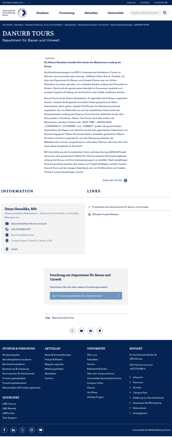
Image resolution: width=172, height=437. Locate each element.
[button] (43, 249)
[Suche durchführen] (164, 12)
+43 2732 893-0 (137, 368)
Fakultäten (18, 24)
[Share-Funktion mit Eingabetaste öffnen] (72, 331)
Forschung (67, 13)
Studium (42, 13)
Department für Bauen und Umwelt (93, 24)
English (131, 2)
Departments (70, 24)
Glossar (143, 2)
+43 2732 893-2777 (18, 229)
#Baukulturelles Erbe (63, 317)
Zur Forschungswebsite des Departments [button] (86, 295)
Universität (116, 13)
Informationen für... (16, 3)
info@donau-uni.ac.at (141, 364)
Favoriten (160, 2)
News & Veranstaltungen (121, 24)
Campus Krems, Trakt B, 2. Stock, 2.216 (28, 240)
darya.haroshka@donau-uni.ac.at (26, 223)
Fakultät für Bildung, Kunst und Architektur (44, 24)
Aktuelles (91, 13)
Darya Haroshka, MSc (21, 209)
